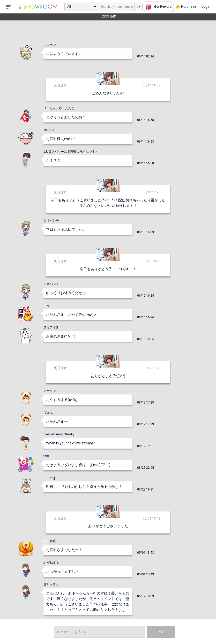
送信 (161, 632)
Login (205, 6)
